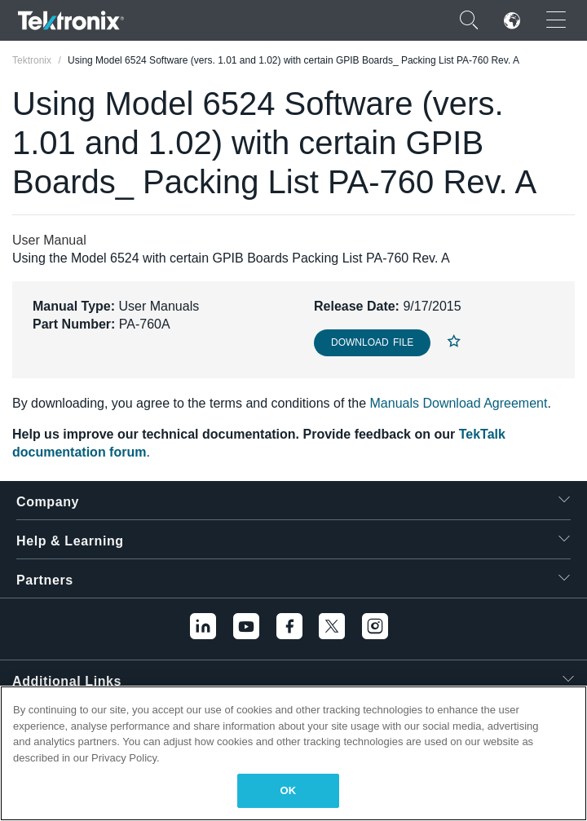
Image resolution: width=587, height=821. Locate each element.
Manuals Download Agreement (459, 403)
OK (288, 790)
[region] (293, 753)
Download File (372, 342)
